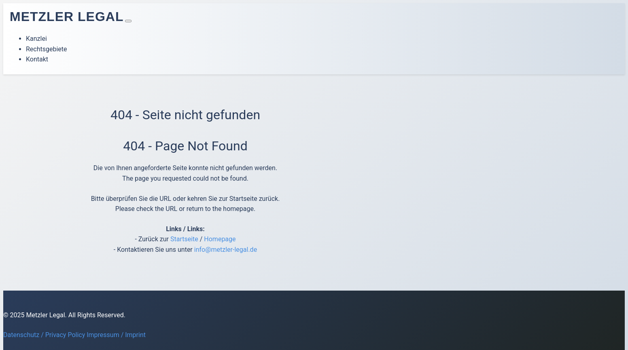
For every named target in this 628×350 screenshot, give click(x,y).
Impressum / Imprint (116, 335)
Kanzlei (36, 38)
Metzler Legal (66, 16)
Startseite (184, 239)
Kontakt (37, 59)
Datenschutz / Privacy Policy (44, 335)
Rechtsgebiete (46, 49)
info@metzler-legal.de (225, 249)
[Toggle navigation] (128, 21)
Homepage (220, 239)
